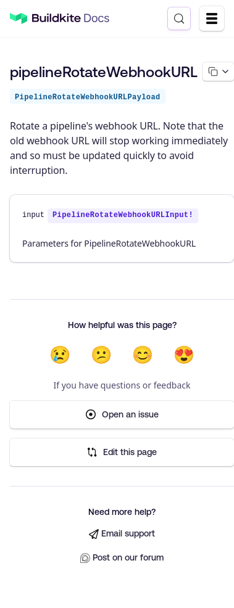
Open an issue (122, 414)
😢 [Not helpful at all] (60, 354)
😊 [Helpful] (143, 354)
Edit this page (122, 452)
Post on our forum (122, 558)
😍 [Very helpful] (183, 354)
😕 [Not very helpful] (101, 354)
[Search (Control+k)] (179, 18)
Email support (122, 533)
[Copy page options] (218, 71)
